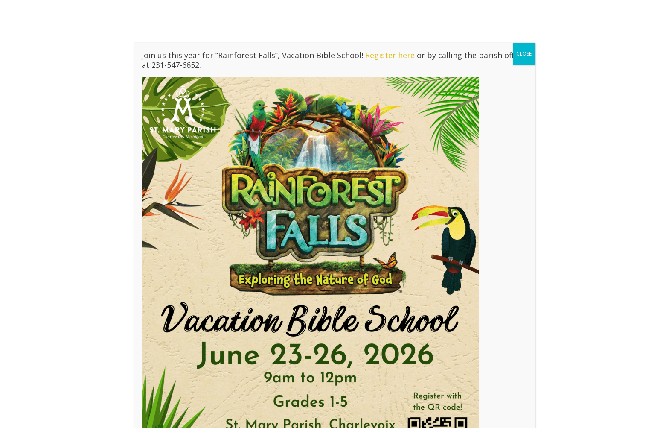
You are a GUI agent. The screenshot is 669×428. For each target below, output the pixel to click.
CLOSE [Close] (524, 53)
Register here (390, 55)
